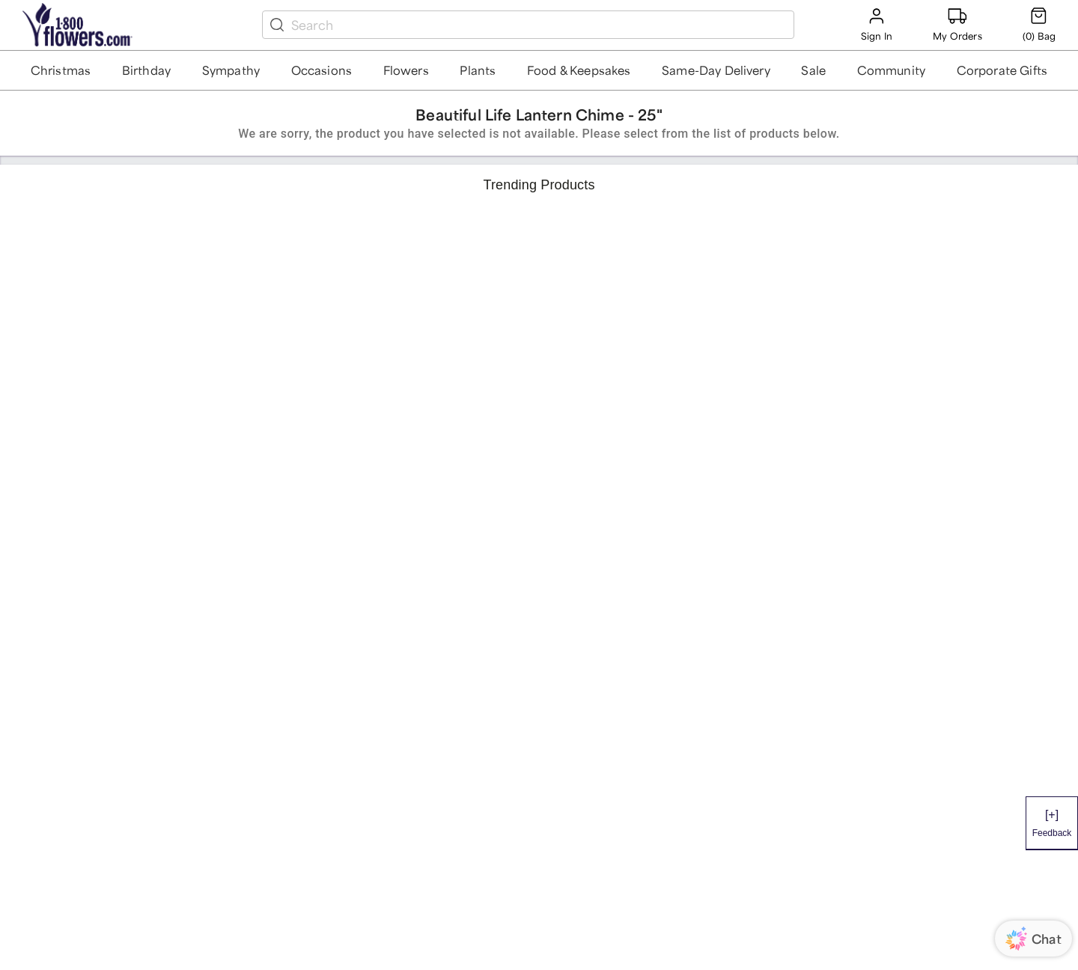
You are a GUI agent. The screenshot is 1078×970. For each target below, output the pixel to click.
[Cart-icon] (1039, 24)
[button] (61, 70)
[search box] (539, 25)
